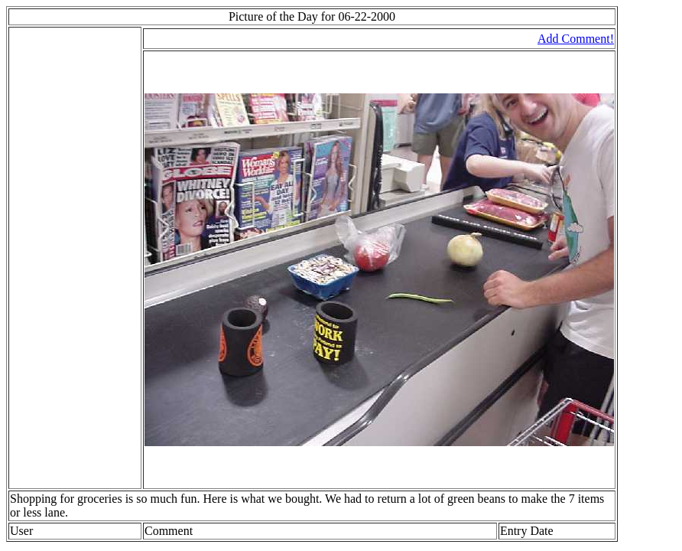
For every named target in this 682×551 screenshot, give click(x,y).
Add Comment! (575, 38)
